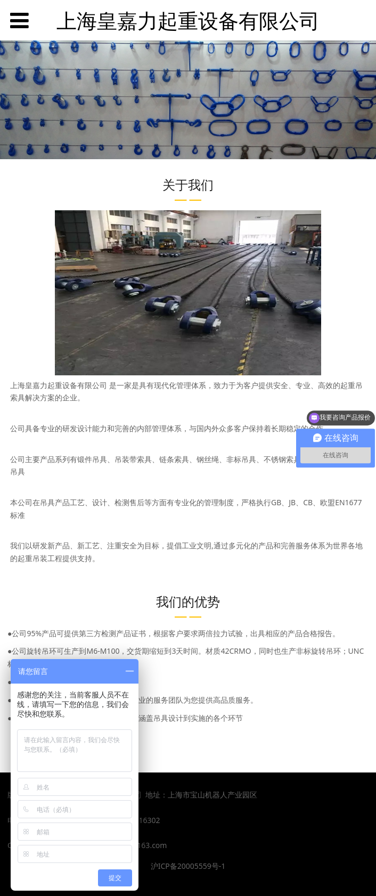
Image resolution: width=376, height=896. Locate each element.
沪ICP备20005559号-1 (188, 866)
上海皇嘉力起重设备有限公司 (188, 20)
